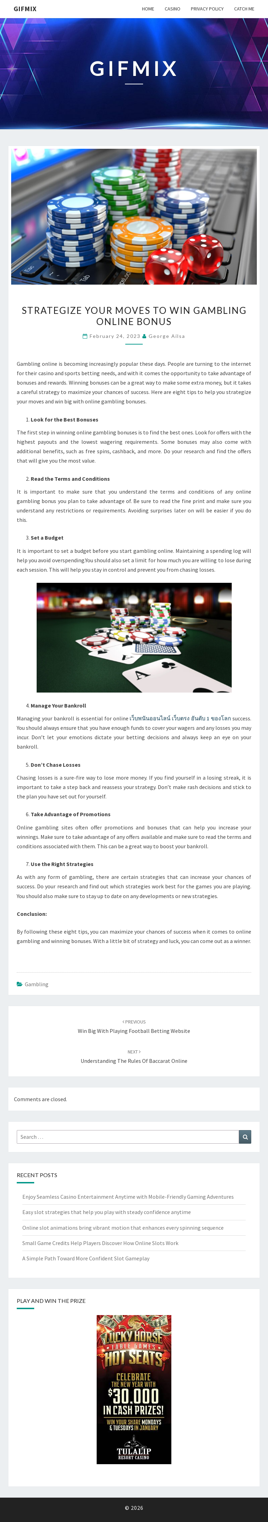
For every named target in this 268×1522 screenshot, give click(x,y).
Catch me (244, 9)
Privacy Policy (207, 9)
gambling (37, 984)
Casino (172, 9)
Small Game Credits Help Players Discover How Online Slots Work (100, 1242)
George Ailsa (167, 336)
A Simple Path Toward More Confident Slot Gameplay (85, 1258)
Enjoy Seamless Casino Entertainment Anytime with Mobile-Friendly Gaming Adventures (128, 1196)
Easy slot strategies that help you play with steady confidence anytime (106, 1211)
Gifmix (25, 8)
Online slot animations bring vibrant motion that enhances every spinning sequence (123, 1227)
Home (148, 9)
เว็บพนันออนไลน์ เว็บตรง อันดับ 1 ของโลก (180, 718)
